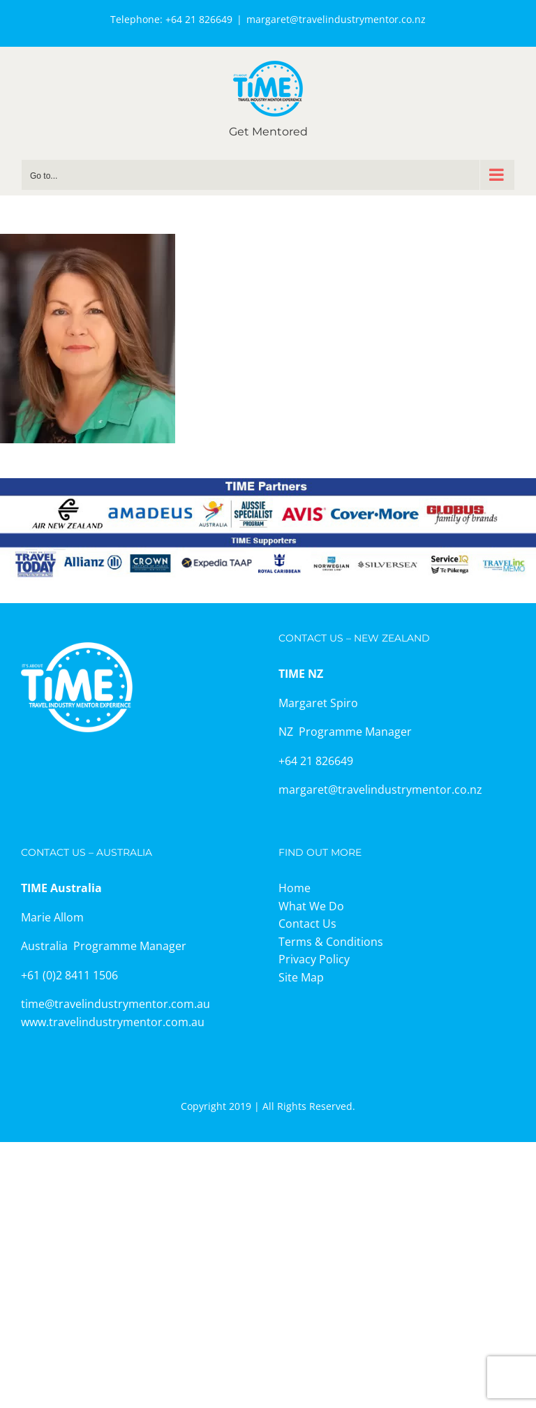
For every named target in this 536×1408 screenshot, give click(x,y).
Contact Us (307, 923)
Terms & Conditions (330, 941)
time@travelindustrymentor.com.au (115, 1003)
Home (294, 888)
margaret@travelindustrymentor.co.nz (336, 19)
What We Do (311, 906)
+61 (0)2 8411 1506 (69, 975)
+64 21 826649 (198, 19)
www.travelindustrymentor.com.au (112, 1022)
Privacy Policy (314, 959)
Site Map (301, 977)
